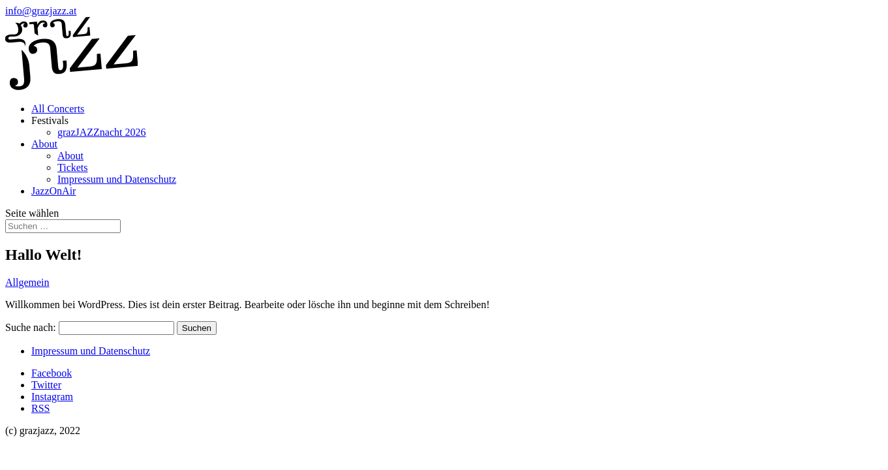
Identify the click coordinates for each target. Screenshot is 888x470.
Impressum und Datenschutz (116, 179)
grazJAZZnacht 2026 (101, 132)
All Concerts (57, 108)
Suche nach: (30, 327)
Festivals (50, 120)
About (44, 143)
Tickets (72, 167)
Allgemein (27, 282)
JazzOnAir (53, 190)
